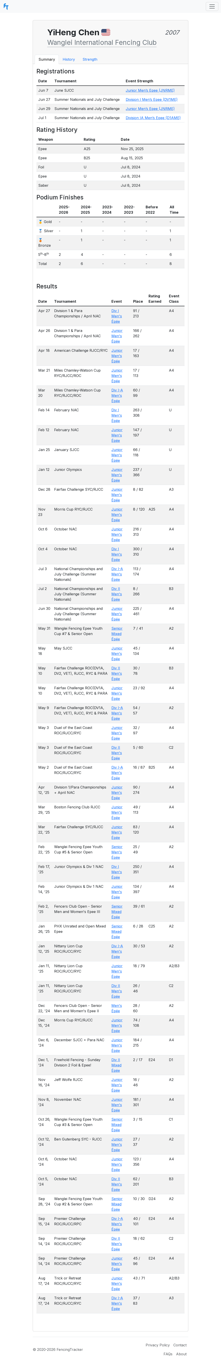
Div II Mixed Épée (116, 1065)
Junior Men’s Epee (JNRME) (150, 90)
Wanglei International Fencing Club (102, 42)
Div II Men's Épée (116, 594)
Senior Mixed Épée (117, 633)
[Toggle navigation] (212, 6)
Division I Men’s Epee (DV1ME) (152, 99)
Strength (90, 59)
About (181, 1354)
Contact (180, 1345)
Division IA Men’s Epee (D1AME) (153, 118)
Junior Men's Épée (117, 336)
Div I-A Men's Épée (117, 395)
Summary (46, 59)
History (69, 59)
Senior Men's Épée (117, 852)
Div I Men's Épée (116, 316)
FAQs (168, 1354)
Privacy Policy (158, 1345)
